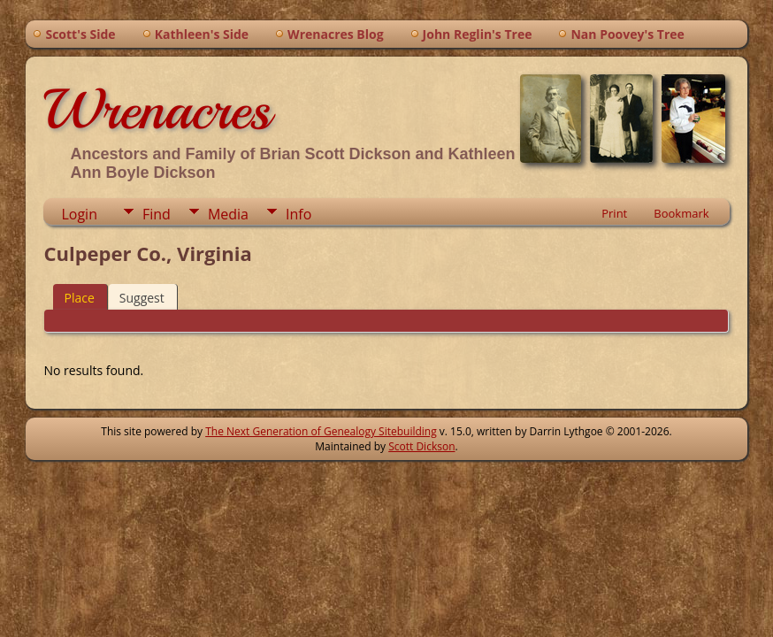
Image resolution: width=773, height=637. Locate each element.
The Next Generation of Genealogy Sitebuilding (321, 431)
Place (79, 297)
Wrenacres (157, 109)
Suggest (142, 297)
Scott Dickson (421, 446)
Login (79, 214)
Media (228, 214)
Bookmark (681, 213)
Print (614, 213)
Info (298, 214)
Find (156, 214)
